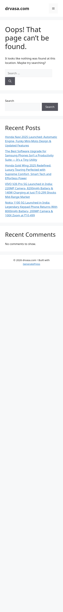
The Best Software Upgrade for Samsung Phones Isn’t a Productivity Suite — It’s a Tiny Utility (29, 155)
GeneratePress (31, 264)
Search (9, 101)
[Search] (10, 81)
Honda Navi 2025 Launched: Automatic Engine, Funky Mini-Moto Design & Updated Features (31, 141)
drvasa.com (17, 8)
